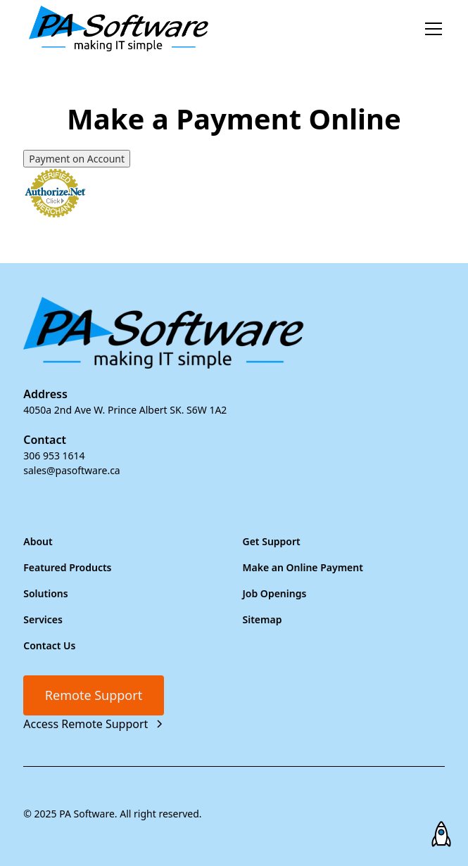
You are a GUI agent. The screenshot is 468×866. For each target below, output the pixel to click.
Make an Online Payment (303, 567)
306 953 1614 (53, 455)
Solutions (45, 593)
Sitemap (262, 619)
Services (43, 619)
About (37, 541)
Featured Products (67, 567)
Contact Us (49, 645)
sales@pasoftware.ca (71, 470)
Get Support (272, 541)
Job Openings (275, 593)
